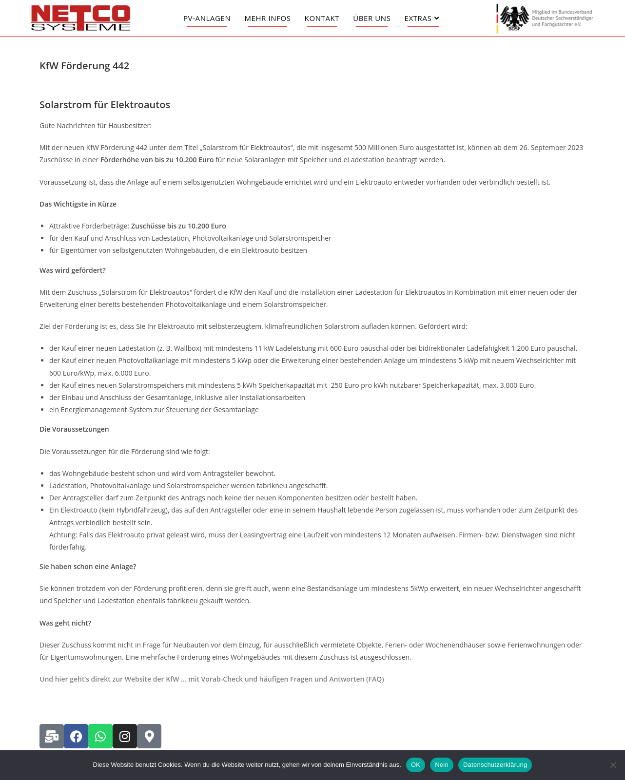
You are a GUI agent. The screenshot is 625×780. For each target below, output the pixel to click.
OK (415, 764)
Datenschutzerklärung (495, 764)
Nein (442, 764)
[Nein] (613, 765)
